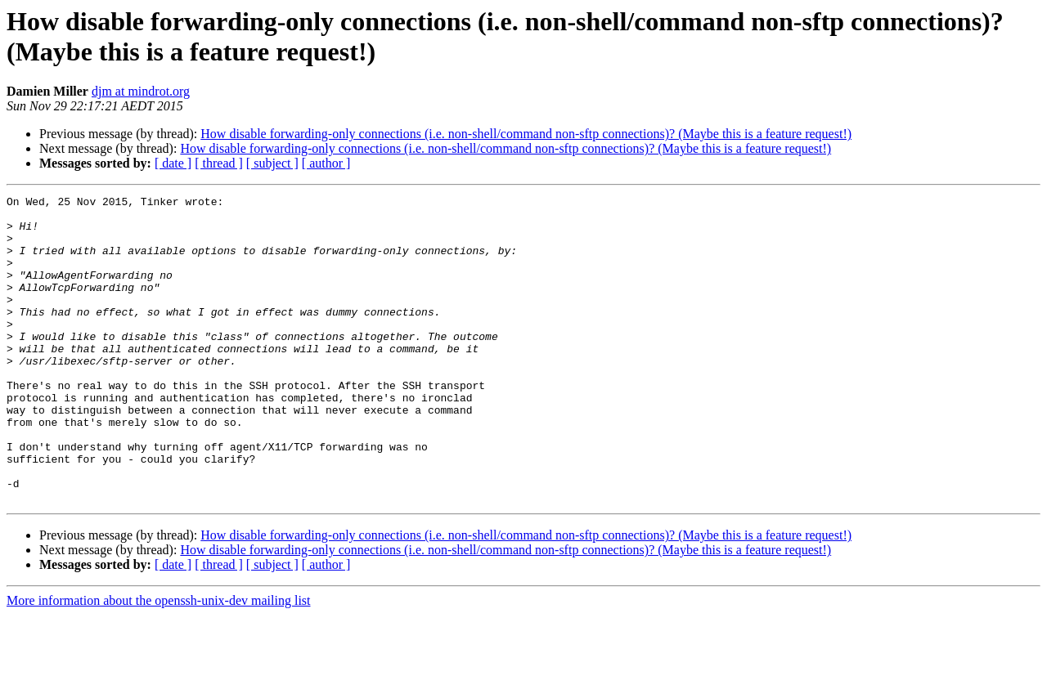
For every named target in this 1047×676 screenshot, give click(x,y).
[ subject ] (272, 163)
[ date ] (173, 163)
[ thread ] (219, 163)
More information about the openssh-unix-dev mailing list (159, 662)
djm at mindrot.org (141, 91)
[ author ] (326, 163)
